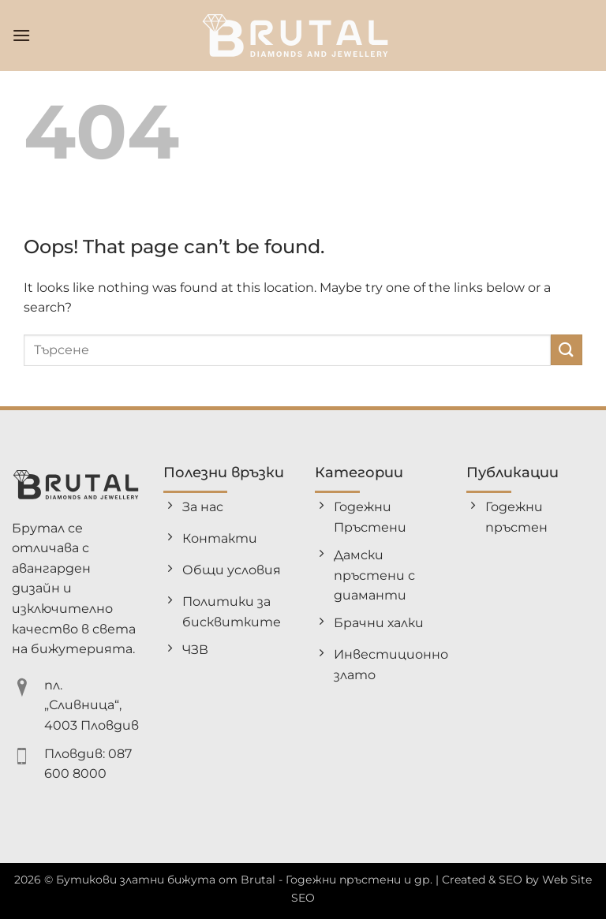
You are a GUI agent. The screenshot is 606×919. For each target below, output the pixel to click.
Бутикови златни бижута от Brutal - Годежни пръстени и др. (244, 879)
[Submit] (566, 349)
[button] (21, 35)
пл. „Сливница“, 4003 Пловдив (91, 705)
